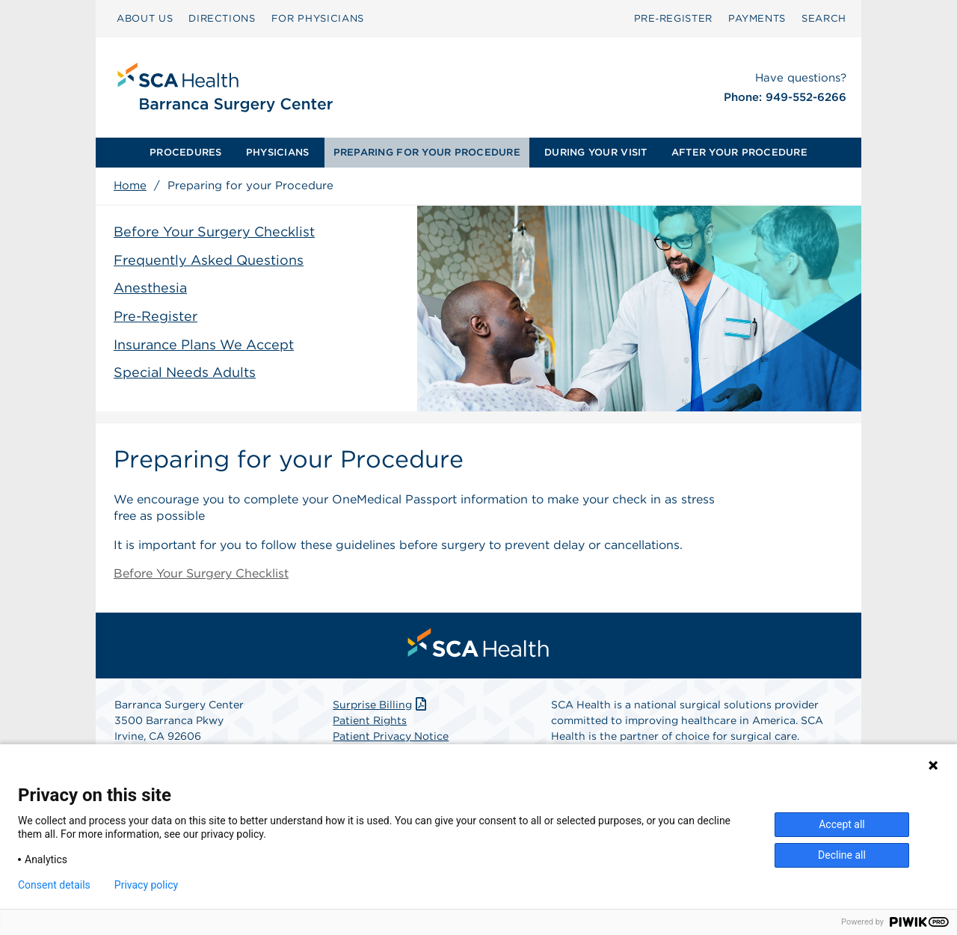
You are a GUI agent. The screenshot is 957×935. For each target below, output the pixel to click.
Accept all (842, 824)
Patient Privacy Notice (391, 736)
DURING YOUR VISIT (595, 152)
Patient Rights (370, 720)
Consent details (54, 885)
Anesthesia (150, 287)
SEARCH (823, 18)
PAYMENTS (757, 18)
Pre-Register (155, 316)
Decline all (842, 855)
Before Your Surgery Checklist (214, 231)
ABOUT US (145, 18)
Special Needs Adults (185, 372)
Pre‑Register (673, 18)
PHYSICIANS (278, 152)
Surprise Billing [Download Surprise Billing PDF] (381, 705)
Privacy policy (146, 885)
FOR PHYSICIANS (317, 18)
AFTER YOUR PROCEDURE (739, 152)
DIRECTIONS (222, 18)
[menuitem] (186, 153)
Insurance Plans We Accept (204, 344)
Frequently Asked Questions (209, 260)
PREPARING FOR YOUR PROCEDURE (426, 152)
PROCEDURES (186, 152)
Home (130, 185)
